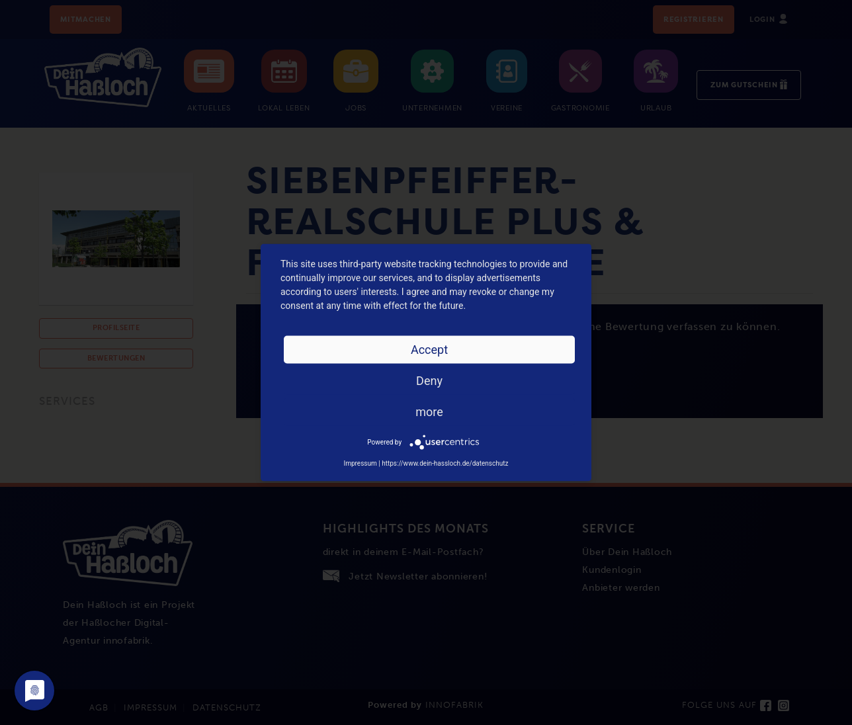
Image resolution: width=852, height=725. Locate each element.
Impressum (359, 463)
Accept (429, 350)
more (429, 412)
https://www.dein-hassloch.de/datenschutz (445, 463)
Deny (429, 381)
